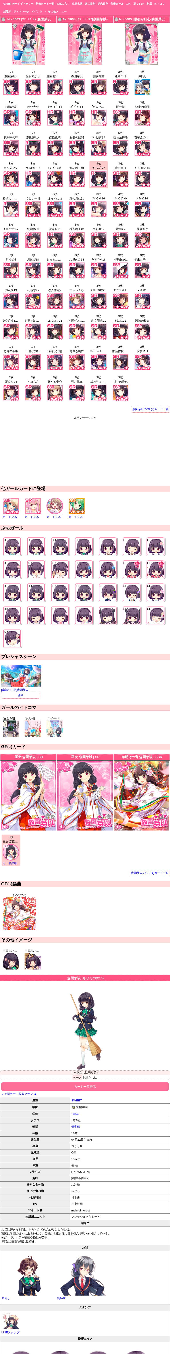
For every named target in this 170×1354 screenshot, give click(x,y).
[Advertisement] (85, 451)
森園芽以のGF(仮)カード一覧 (150, 873)
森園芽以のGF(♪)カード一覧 (150, 409)
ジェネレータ (21, 11)
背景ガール (117, 3)
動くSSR (138, 3)
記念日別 (103, 3)
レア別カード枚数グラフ (19, 1093)
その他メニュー (57, 11)
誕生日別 (90, 3)
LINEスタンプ (11, 1323)
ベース (77, 1077)
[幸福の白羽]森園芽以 (21, 688)
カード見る (10, 517)
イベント (37, 11)
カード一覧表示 (85, 1086)
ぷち (128, 3)
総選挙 (7, 11)
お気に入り (63, 3)
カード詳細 (10, 863)
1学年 (75, 1114)
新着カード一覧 (45, 3)
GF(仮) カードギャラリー (18, 3)
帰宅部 (75, 1126)
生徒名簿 (77, 3)
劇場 (149, 3)
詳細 (20, 695)
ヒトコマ (159, 3)
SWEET (76, 1100)
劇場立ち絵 (90, 1077)
